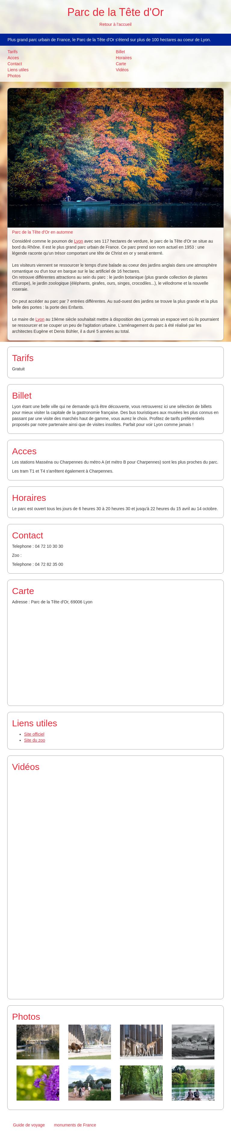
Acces (13, 57)
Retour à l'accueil (116, 24)
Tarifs (12, 51)
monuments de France (75, 1125)
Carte (121, 63)
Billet (120, 51)
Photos (14, 75)
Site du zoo (34, 740)
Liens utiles (18, 69)
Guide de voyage (29, 1125)
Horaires (124, 57)
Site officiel (34, 734)
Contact (15, 63)
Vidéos (122, 69)
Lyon (78, 241)
